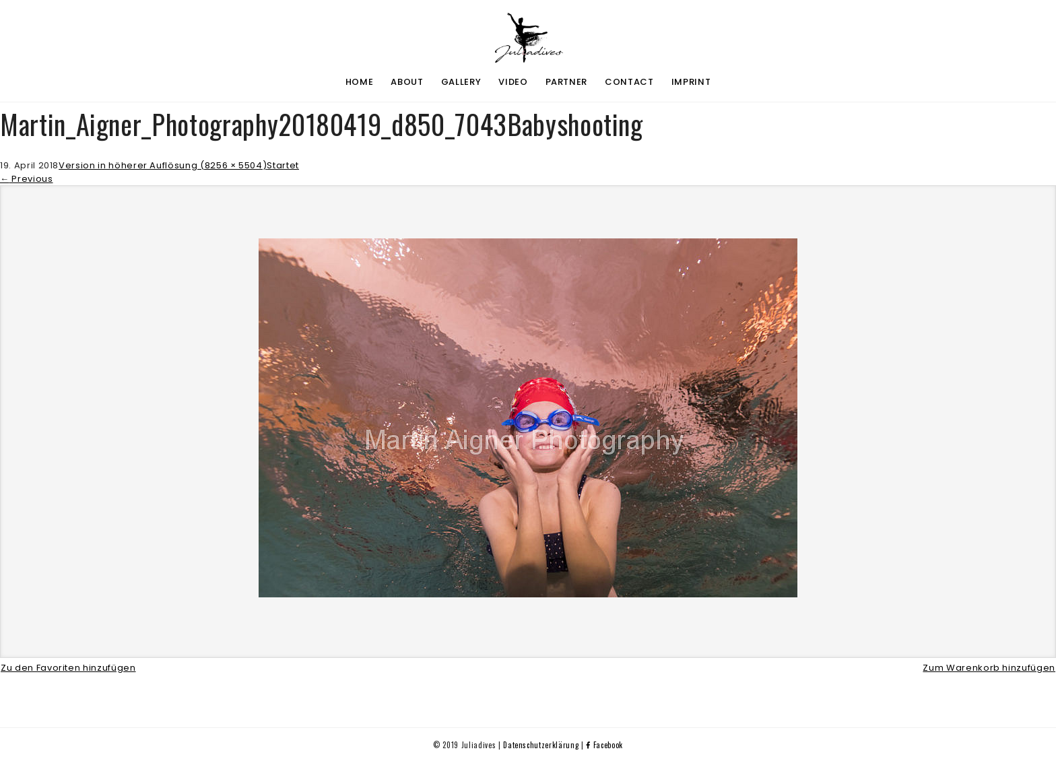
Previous (26, 178)
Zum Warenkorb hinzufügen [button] (989, 667)
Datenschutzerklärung (541, 744)
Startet (283, 165)
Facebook (604, 744)
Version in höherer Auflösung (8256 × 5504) (163, 165)
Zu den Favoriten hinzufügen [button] (68, 667)
